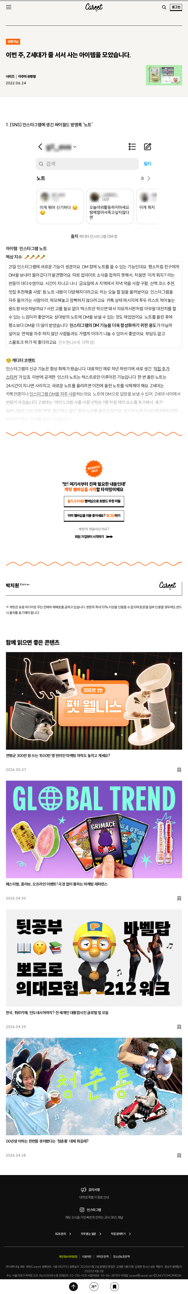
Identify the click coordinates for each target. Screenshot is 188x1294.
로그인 (176, 7)
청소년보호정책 (121, 1256)
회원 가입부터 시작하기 (94, 537)
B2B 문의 (64, 1234)
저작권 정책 (102, 1256)
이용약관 (86, 1256)
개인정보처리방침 (68, 1256)
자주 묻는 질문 (92, 1234)
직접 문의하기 (122, 1234)
